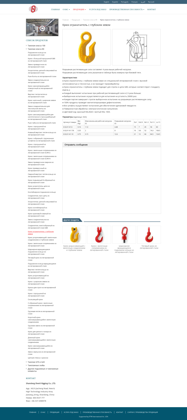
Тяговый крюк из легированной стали (149, 247)
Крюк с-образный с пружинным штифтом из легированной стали (41, 139)
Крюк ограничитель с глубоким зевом (41, 232)
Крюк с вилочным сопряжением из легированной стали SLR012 (42, 151)
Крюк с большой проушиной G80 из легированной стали (41, 59)
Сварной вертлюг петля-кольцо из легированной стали (42, 175)
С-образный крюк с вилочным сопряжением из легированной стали (41, 305)
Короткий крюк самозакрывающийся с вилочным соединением (42, 319)
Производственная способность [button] (126, 9)
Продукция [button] (79, 9)
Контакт (151, 9)
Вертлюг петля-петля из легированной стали (37, 95)
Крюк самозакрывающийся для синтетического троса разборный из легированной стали (41, 116)
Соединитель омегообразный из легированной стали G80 (41, 226)
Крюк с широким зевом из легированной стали (38, 282)
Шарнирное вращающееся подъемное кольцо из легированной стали (124, 249)
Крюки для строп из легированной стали (42, 288)
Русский (151, 2)
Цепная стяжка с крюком (38, 358)
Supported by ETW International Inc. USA (93, 416)
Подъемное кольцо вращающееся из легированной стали (42, 264)
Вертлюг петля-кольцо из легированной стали (38, 270)
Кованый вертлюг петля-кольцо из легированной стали (42, 133)
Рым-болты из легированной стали (42, 76)
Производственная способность (97, 412)
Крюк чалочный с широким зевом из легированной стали (42, 101)
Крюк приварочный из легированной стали (37, 169)
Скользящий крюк (35, 299)
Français (135, 2)
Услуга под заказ (97, 9)
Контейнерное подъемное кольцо (42, 192)
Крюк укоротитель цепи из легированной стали (39, 187)
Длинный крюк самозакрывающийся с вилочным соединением (42, 339)
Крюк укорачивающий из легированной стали (38, 276)
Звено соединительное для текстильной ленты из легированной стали (39, 108)
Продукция (76, 20)
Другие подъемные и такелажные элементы (43, 369)
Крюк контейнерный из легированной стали (37, 208)
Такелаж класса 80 (90, 20)
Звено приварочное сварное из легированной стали (41, 163)
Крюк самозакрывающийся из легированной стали (40, 347)
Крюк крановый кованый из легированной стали (39, 214)
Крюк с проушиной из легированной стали (37, 127)
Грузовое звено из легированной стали (41, 326)
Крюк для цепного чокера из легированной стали (39, 332)
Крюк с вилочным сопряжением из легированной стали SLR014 (42, 157)
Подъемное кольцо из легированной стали (37, 53)
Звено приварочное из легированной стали (37, 65)
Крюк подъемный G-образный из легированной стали (41, 181)
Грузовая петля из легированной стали (41, 312)
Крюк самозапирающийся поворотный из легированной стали (40, 88)
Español (115, 2)
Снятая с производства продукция (143, 412)
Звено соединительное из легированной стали (38, 81)
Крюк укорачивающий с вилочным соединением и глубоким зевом (74, 248)
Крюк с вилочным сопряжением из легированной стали (99, 248)
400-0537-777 (39, 398)
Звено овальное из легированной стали (41, 353)
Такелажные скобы (36, 365)
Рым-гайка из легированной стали (42, 123)
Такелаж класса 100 (36, 45)
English (106, 2)
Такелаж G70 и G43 (36, 362)
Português (124, 2)
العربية (143, 2)
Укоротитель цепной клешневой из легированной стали (42, 71)
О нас (43, 412)
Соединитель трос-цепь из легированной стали (38, 197)
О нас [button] (66, 9)
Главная (55, 9)
